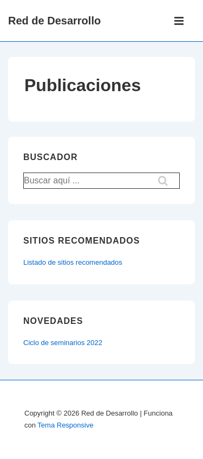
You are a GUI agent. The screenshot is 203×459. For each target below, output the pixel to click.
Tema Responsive (65, 425)
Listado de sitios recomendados (72, 262)
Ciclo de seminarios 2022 (62, 343)
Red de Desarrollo (54, 21)
